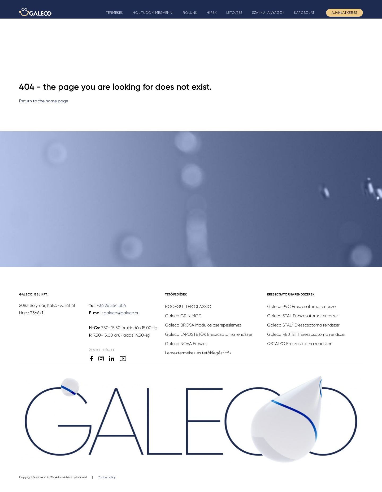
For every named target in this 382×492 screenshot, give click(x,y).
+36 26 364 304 (111, 305)
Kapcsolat (304, 13)
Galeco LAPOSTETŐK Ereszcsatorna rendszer (208, 334)
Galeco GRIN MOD (183, 315)
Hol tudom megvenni (153, 13)
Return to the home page (43, 100)
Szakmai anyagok (268, 13)
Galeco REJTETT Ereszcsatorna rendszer (306, 334)
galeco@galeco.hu (122, 312)
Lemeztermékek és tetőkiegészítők (198, 352)
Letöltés (234, 13)
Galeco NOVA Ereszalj (186, 343)
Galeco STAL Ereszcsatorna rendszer (302, 315)
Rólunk (190, 13)
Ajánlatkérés (344, 13)
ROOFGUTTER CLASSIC (188, 306)
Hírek (211, 13)
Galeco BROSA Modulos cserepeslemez (203, 325)
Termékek (114, 13)
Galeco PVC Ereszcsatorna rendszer (302, 306)
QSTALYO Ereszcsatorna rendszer (299, 343)
